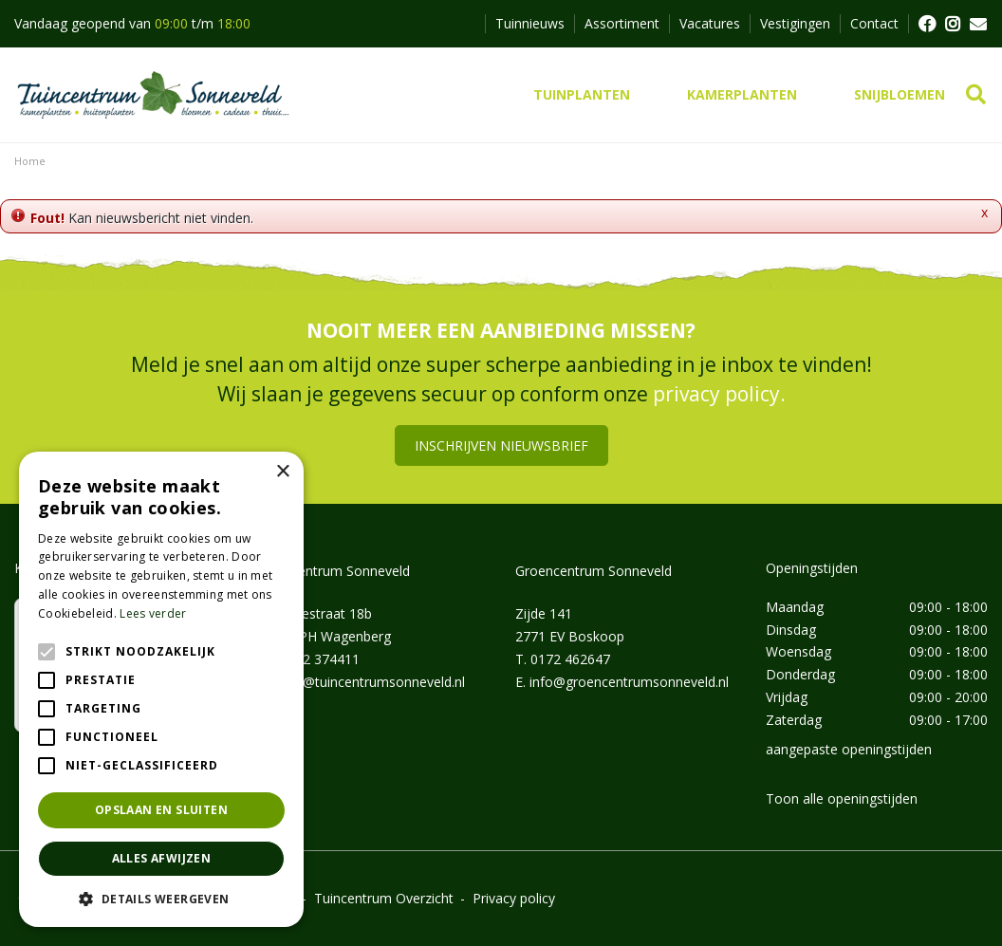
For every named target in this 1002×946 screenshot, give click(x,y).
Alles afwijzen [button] (162, 858)
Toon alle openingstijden (842, 798)
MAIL (978, 23)
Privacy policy (514, 898)
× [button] (282, 472)
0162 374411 (320, 659)
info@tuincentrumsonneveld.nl (372, 682)
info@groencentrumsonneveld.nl (629, 682)
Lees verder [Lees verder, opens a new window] (153, 613)
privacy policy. (719, 393)
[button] (161, 898)
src (976, 95)
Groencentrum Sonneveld (593, 571)
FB (926, 23)
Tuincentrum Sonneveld (337, 571)
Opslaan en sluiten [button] (161, 810)
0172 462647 (570, 659)
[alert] (161, 689)
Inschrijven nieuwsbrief (501, 445)
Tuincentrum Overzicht (384, 898)
